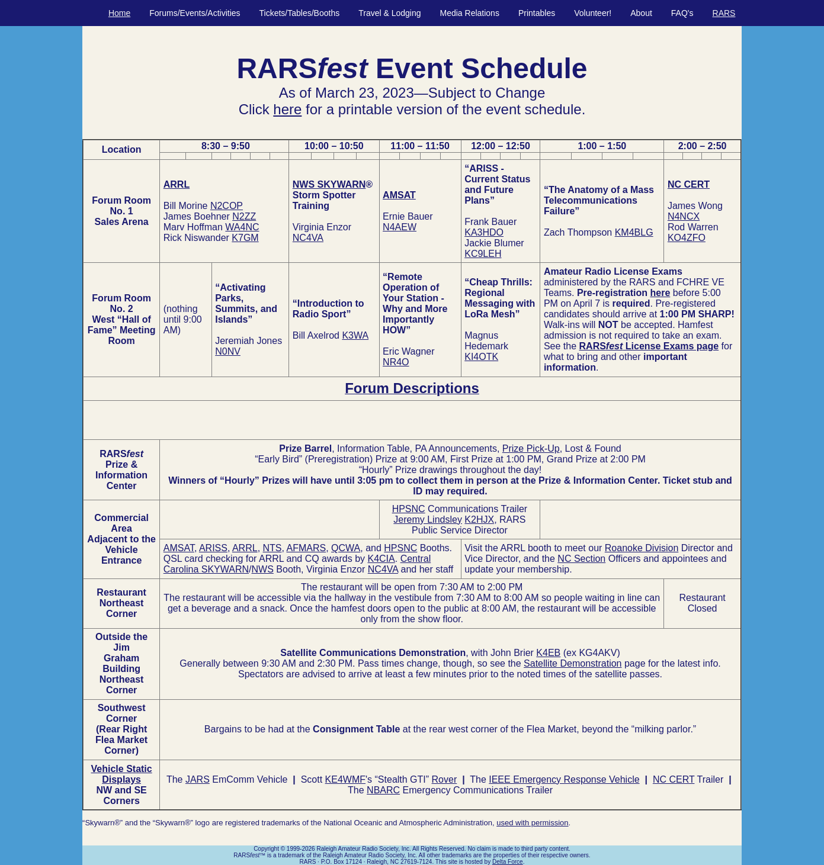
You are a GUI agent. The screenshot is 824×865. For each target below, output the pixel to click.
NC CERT (689, 184)
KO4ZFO (687, 238)
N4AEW (399, 227)
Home (119, 13)
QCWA (345, 548)
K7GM (245, 238)
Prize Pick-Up (531, 448)
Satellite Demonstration (572, 663)
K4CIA (381, 559)
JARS (197, 779)
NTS (272, 548)
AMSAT (399, 195)
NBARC (383, 790)
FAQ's (682, 13)
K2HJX (479, 520)
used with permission (532, 822)
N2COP (226, 206)
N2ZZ (244, 216)
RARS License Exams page (649, 346)
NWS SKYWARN (329, 184)
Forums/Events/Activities (194, 13)
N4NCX (684, 216)
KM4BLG (634, 232)
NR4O (396, 362)
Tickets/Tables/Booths (299, 13)
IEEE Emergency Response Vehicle (564, 779)
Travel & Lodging (389, 13)
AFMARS (306, 548)
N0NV (228, 351)
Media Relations (469, 13)
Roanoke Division (642, 548)
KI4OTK (481, 357)
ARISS (213, 548)
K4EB (548, 653)
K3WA (355, 335)
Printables (536, 13)
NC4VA (308, 238)
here (287, 109)
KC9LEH (482, 254)
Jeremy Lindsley (427, 520)
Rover (444, 779)
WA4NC (242, 227)
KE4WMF (345, 779)
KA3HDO (484, 232)
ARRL (176, 184)
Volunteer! (592, 13)
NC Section (581, 559)
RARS (724, 13)
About (641, 13)
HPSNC (408, 509)
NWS (263, 569)
